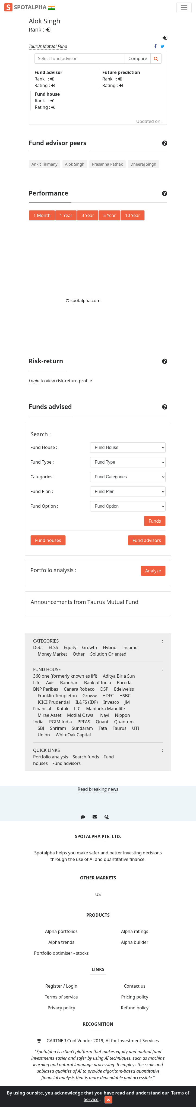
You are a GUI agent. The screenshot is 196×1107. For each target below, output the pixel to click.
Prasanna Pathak (107, 164)
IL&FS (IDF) (86, 702)
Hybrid (109, 647)
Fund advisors (146, 540)
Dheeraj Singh (143, 164)
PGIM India (60, 722)
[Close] (108, 1100)
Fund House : (43, 447)
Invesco (111, 702)
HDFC (108, 696)
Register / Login (61, 986)
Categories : (42, 477)
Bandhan (69, 683)
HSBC (125, 696)
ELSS (53, 647)
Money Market (52, 654)
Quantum (124, 722)
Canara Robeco (79, 689)
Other (79, 654)
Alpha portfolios (61, 931)
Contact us (135, 986)
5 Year (109, 215)
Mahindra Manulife (105, 709)
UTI (135, 728)
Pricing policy (134, 997)
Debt (38, 647)
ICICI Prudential (54, 702)
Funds (154, 521)
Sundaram (82, 728)
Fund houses (48, 540)
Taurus (120, 728)
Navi (104, 715)
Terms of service (61, 997)
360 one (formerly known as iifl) (65, 676)
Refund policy (134, 1008)
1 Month (41, 215)
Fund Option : (44, 506)
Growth (89, 647)
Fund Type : (42, 462)
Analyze (153, 571)
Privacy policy (61, 1008)
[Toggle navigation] (184, 7)
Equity (70, 647)
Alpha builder (134, 942)
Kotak (62, 709)
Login (34, 381)
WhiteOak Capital (73, 735)
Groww (90, 696)
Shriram (58, 728)
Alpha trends (61, 942)
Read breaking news (98, 789)
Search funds (85, 757)
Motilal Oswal (80, 715)
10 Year (132, 215)
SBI (41, 728)
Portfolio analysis (50, 757)
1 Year (66, 215)
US (98, 894)
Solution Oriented (108, 654)
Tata (103, 728)
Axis (50, 683)
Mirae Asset (49, 715)
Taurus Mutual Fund (48, 46)
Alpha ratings (134, 931)
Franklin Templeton (57, 696)
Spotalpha (29, 7)
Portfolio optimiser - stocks (61, 953)
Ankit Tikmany (44, 164)
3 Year (87, 215)
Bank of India (97, 683)
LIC (77, 709)
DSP (104, 689)
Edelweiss (124, 689)
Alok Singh (74, 164)
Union (44, 735)
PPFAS (84, 722)
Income (130, 647)
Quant (102, 722)
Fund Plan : (41, 491)
